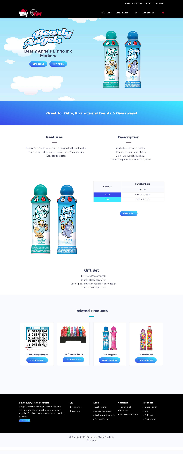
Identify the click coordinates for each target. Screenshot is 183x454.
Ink (136, 13)
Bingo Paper (123, 13)
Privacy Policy (101, 419)
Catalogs (137, 3)
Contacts (148, 3)
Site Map (159, 3)
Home (128, 3)
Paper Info (75, 411)
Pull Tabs (106, 13)
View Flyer (58, 64)
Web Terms (100, 407)
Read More (38, 64)
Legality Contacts (103, 411)
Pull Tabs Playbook (129, 414)
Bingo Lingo (76, 407)
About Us (24, 421)
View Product (37, 360)
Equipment (149, 13)
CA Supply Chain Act (105, 415)
